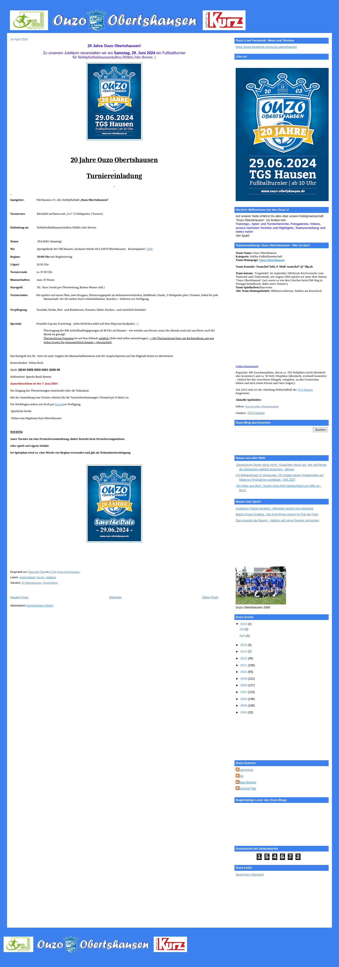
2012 (244, 658)
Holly (240, 776)
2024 (244, 624)
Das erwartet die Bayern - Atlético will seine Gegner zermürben (277, 520)
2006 (244, 699)
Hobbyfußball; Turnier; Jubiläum (37, 577)
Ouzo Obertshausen (272, 260)
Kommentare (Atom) (39, 605)
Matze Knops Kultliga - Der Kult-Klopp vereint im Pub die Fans (277, 514)
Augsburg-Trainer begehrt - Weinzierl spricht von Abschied (274, 508)
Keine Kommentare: (69, 571)
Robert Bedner (246, 782)
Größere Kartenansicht (247, 366)
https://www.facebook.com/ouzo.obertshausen (266, 47)
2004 (244, 712)
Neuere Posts (19, 597)
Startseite (115, 597)
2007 (244, 692)
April (242, 635)
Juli (242, 629)
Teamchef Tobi (246, 788)
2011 (244, 665)
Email (59, 404)
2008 (244, 685)
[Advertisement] (257, 544)
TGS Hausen (305, 389)
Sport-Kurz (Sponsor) (250, 874)
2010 (244, 672)
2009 (244, 678)
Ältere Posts (210, 597)
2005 (244, 705)
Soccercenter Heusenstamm (261, 406)
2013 (244, 651)
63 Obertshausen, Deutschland (40, 582)
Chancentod (245, 770)
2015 (244, 645)
